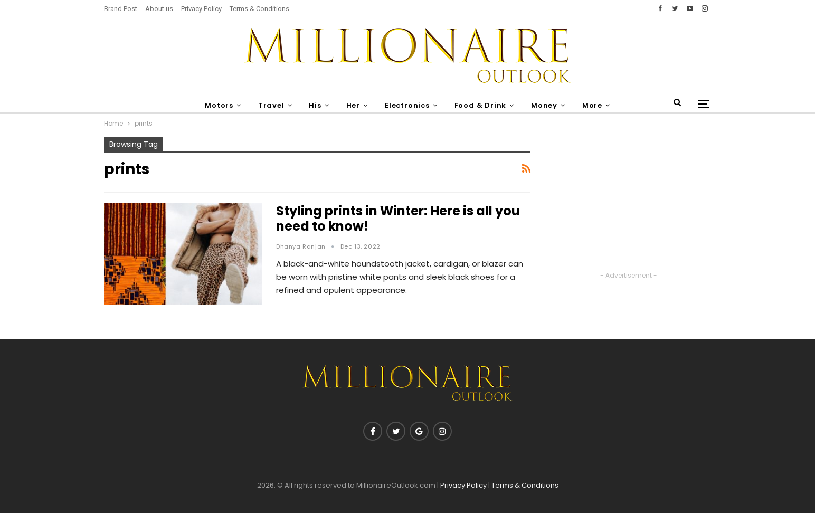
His (313, 105)
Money (548, 105)
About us (159, 9)
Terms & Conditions (259, 9)
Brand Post (120, 9)
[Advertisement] (628, 203)
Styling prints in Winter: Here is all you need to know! (398, 218)
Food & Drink (483, 105)
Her (352, 105)
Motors (214, 105)
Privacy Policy (201, 9)
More (597, 105)
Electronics (407, 105)
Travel (267, 105)
